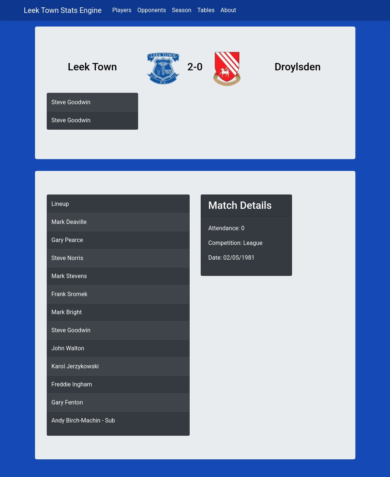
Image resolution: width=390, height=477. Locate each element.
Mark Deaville (69, 221)
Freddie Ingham (72, 384)
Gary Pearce (67, 239)
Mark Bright (67, 312)
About (228, 10)
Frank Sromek (70, 294)
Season (182, 10)
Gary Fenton (67, 402)
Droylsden (298, 67)
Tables (206, 10)
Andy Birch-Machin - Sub (83, 420)
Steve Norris (68, 258)
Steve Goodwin (71, 102)
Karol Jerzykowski (75, 366)
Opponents (151, 10)
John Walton (68, 348)
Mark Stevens (69, 276)
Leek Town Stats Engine (63, 10)
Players (121, 10)
